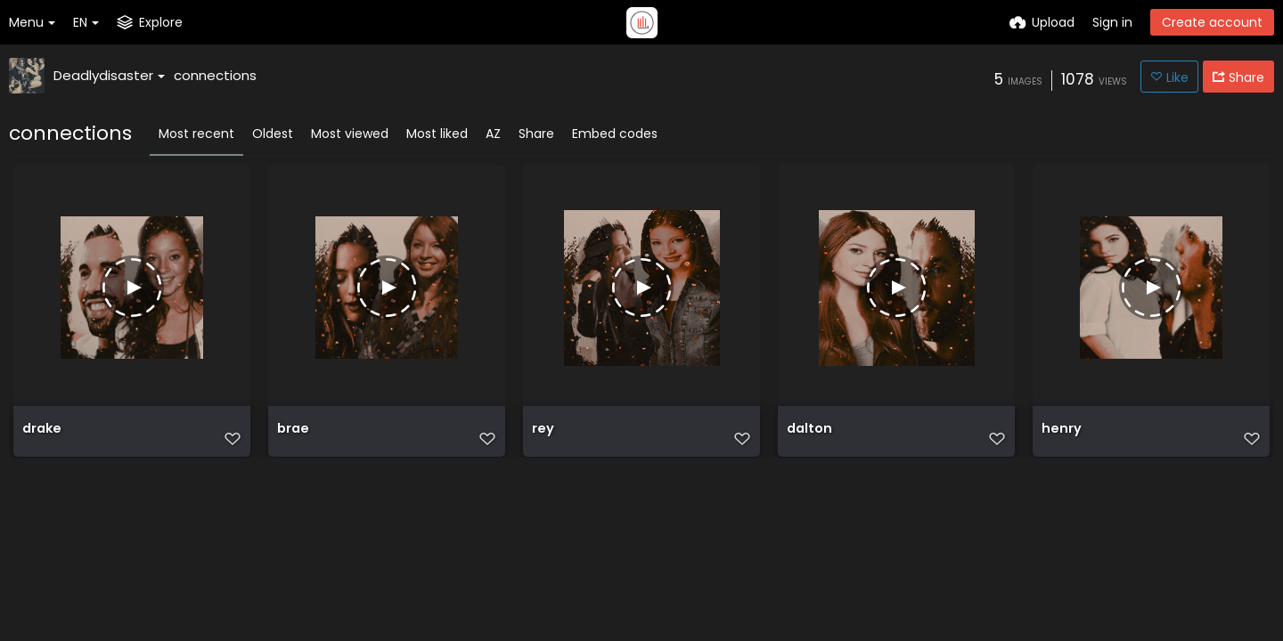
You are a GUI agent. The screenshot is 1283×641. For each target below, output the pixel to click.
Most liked (437, 133)
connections (215, 75)
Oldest (272, 133)
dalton (809, 437)
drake (41, 437)
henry (1060, 437)
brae (292, 437)
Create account (1212, 22)
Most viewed (349, 133)
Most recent (196, 133)
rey (542, 437)
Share (536, 133)
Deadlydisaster (109, 75)
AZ (493, 133)
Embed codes (615, 133)
